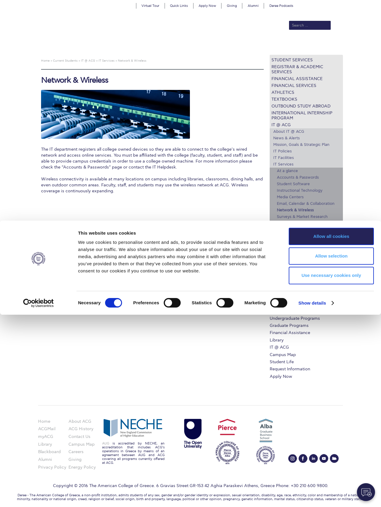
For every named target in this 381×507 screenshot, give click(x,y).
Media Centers (290, 197)
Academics (165, 45)
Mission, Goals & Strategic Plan (301, 144)
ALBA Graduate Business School (217, 45)
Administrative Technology (301, 223)
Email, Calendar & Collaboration (306, 203)
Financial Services (293, 85)
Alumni (253, 6)
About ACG (109, 45)
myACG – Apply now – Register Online (306, 272)
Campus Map (285, 262)
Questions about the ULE (301, 281)
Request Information (290, 369)
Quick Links (179, 6)
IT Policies (282, 151)
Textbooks (284, 99)
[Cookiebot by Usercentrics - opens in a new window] (39, 495)
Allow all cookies (331, 428)
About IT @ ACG (288, 131)
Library (277, 340)
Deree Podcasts (281, 6)
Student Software (293, 184)
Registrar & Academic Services (297, 69)
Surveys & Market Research (302, 216)
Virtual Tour (150, 6)
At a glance (287, 171)
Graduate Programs (289, 325)
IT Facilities (283, 157)
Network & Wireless (295, 210)
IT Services (283, 164)
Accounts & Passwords (298, 177)
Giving (232, 6)
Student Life (282, 361)
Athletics (282, 92)
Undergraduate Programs (295, 318)
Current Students (278, 45)
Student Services (292, 60)
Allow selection (331, 448)
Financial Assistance (297, 78)
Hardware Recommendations (300, 243)
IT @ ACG (281, 124)
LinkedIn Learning (290, 256)
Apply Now (207, 6)
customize (355, 4)
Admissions (137, 45)
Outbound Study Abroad (301, 106)
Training (284, 236)
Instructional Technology (299, 190)
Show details (312, 495)
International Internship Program (301, 115)
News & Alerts (286, 138)
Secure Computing (290, 249)
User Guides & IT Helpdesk (301, 229)
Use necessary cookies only (331, 467)
